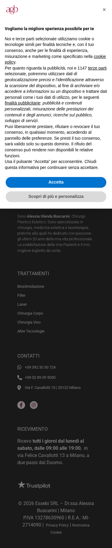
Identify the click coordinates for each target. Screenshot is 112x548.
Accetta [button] (56, 182)
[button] (104, 9)
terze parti (97, 68)
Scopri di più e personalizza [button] (55, 196)
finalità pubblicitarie (22, 103)
